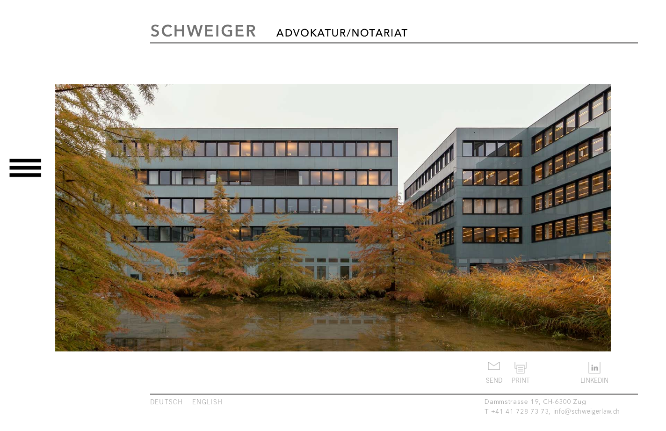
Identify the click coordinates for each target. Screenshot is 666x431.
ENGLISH (207, 401)
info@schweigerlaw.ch (586, 411)
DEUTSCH (166, 401)
